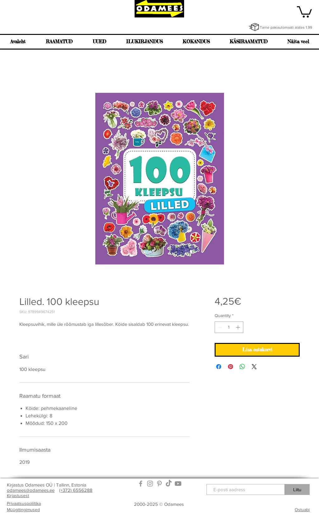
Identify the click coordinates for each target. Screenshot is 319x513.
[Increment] (238, 327)
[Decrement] (219, 327)
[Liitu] (297, 489)
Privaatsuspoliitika (24, 503)
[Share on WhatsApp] (242, 366)
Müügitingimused (23, 509)
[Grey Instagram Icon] (150, 483)
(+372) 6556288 (76, 490)
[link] (304, 11)
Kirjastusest (18, 495)
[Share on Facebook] (218, 366)
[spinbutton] (229, 327)
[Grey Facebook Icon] (141, 483)
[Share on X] (254, 366)
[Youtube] (178, 483)
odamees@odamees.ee (31, 490)
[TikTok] (169, 483)
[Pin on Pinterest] (230, 366)
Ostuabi (302, 509)
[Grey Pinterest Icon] (159, 483)
